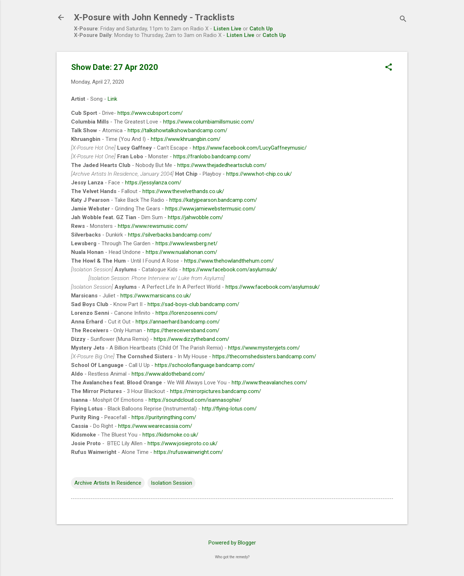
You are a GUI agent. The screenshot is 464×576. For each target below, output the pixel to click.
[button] (388, 68)
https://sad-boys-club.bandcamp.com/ (193, 304)
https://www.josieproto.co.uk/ (183, 443)
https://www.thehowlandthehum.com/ (229, 261)
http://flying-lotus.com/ (229, 408)
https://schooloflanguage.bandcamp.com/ (205, 365)
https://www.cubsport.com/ (150, 113)
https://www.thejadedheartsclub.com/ (221, 165)
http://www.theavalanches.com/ (269, 382)
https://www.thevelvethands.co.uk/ (183, 191)
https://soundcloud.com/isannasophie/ (195, 400)
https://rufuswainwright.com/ (188, 452)
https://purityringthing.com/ (164, 417)
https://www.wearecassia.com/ (155, 426)
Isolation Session (171, 483)
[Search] (403, 20)
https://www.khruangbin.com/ (185, 139)
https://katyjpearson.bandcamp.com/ (213, 200)
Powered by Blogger (232, 542)
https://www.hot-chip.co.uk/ (259, 174)
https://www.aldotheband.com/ (168, 374)
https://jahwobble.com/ (195, 217)
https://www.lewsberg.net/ (187, 243)
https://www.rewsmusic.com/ (153, 226)
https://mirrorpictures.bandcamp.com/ (215, 391)
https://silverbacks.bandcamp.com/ (170, 234)
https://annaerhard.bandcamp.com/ (178, 321)
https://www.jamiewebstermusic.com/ (210, 208)
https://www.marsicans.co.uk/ (155, 295)
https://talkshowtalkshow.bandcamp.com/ (177, 130)
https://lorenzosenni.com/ (187, 313)
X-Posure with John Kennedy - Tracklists (154, 17)
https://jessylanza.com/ (153, 182)
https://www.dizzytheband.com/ (191, 339)
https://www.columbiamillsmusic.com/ (208, 121)
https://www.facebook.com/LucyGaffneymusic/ (250, 148)
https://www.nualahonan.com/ (181, 252)
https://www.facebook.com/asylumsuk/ (230, 269)
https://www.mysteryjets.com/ (264, 348)
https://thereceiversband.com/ (183, 330)
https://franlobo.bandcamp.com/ (212, 156)
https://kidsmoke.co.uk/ (170, 434)
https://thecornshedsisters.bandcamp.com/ (264, 356)
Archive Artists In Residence (107, 483)
